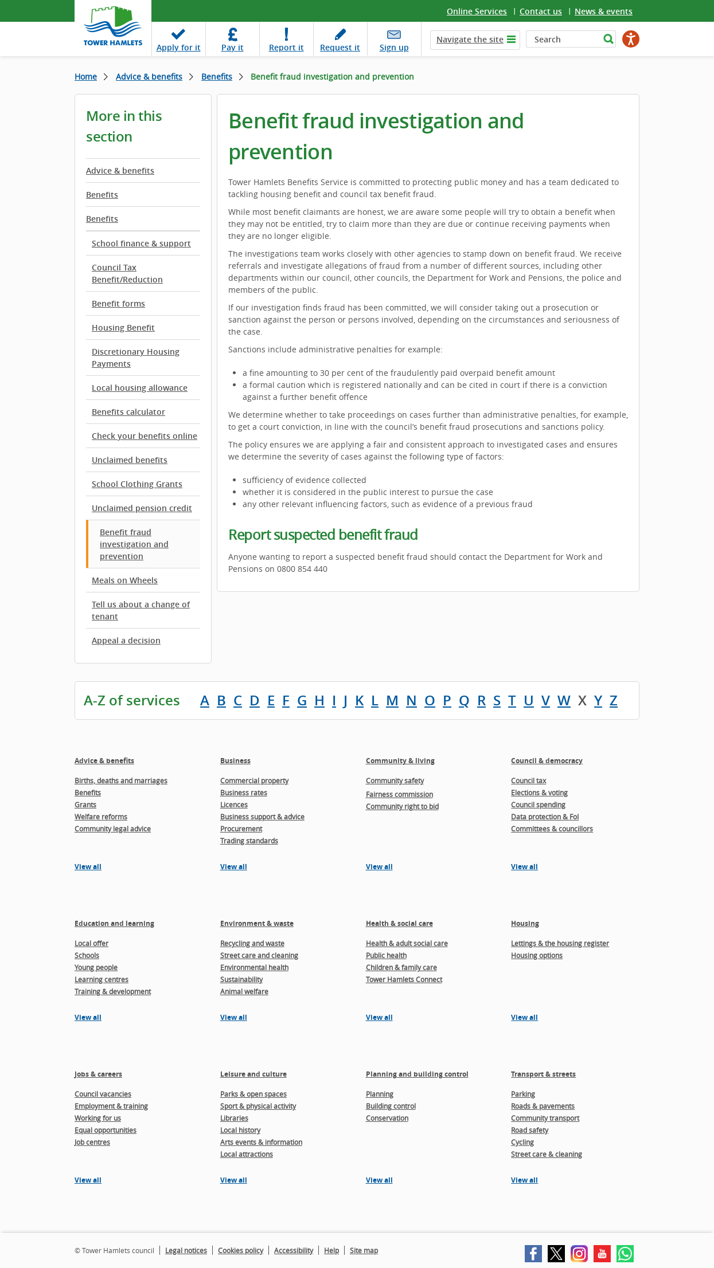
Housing (525, 923)
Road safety (529, 1129)
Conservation (387, 1117)
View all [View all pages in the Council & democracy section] (524, 866)
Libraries (234, 1117)
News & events (604, 11)
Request (340, 47)
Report (286, 47)
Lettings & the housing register (560, 943)
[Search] (563, 39)
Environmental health (254, 967)
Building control (391, 1105)
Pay (232, 47)
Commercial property (254, 780)
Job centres (92, 1142)
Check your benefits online (144, 435)
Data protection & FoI (545, 816)
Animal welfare (244, 991)
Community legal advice (113, 828)
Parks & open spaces (253, 1093)
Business (235, 760)
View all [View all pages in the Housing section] (524, 1017)
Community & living (400, 760)
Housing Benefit (123, 327)
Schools (87, 955)
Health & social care (399, 923)
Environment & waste (257, 923)
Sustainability (241, 979)
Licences (234, 804)
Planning (379, 1093)
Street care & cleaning (546, 1154)
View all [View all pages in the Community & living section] (379, 866)
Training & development (113, 991)
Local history (240, 1129)
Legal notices (186, 1250)
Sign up (394, 47)
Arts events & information (261, 1142)
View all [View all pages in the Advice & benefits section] (88, 866)
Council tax (528, 780)
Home (86, 76)
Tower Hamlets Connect (404, 979)
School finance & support (141, 243)
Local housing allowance (140, 387)
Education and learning (114, 923)
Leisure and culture (253, 1074)
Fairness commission (399, 794)
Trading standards (249, 840)
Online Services (477, 11)
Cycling (522, 1142)
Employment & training (111, 1105)
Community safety (395, 780)
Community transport (545, 1117)
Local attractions (246, 1154)
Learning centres (101, 979)
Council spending (538, 804)
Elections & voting (539, 792)
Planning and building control (417, 1074)
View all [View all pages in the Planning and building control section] (379, 1180)
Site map (364, 1250)
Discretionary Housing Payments (136, 357)
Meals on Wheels (125, 580)
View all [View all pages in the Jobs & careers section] (88, 1180)
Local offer (91, 943)
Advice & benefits (149, 76)
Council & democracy (547, 760)
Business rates (243, 792)
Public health (386, 955)
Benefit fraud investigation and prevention (134, 544)
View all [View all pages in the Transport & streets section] (524, 1180)
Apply (179, 47)
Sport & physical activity (258, 1105)
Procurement (241, 828)
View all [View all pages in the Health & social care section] (379, 1017)
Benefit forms (118, 303)
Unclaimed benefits (129, 459)
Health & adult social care (407, 943)
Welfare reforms (101, 816)
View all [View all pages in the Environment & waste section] (233, 1017)
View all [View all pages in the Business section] (233, 866)
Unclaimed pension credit (142, 508)
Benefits (216, 76)
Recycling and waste (252, 943)
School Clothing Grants (137, 483)
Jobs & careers (98, 1074)
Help (331, 1250)
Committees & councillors (552, 828)
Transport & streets (543, 1074)
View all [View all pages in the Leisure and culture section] (233, 1180)
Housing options (537, 955)
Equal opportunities (105, 1129)
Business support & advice (262, 816)
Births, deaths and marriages (121, 780)
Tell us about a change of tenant (141, 610)
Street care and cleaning (259, 955)
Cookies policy (240, 1250)
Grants (85, 804)
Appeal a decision (126, 640)
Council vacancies (103, 1093)
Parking (523, 1093)
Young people (96, 967)
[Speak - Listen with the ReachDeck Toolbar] (630, 39)
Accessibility (293, 1250)
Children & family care (401, 967)
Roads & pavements (543, 1105)
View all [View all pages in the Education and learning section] (88, 1017)
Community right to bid (402, 806)
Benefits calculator (128, 411)
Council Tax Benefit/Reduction (127, 273)
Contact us (541, 11)
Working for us (98, 1117)
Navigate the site (470, 39)
